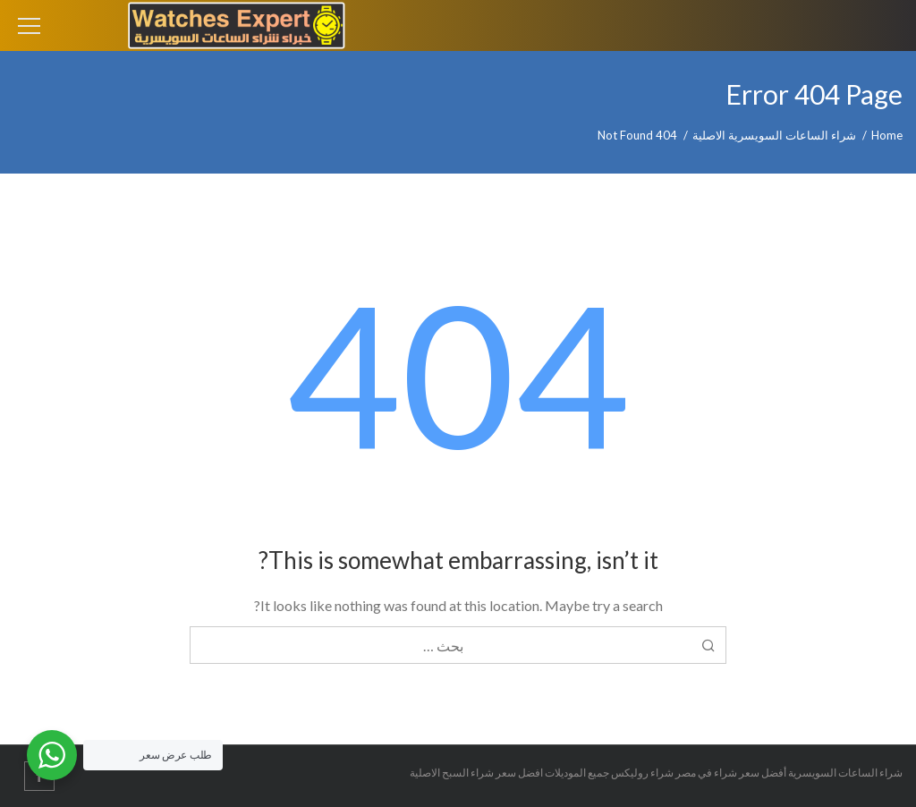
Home (887, 135)
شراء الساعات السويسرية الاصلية (774, 135)
